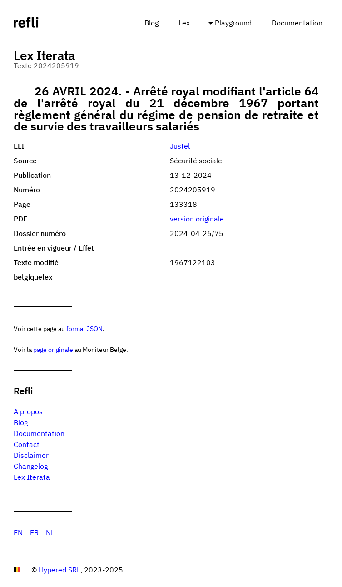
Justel (180, 146)
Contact (27, 444)
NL (50, 532)
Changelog (31, 466)
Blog (151, 22)
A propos (28, 411)
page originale (53, 349)
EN (18, 532)
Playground (233, 22)
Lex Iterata (32, 477)
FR (34, 532)
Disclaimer (31, 455)
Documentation (297, 22)
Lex (184, 22)
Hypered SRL (59, 569)
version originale (197, 218)
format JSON (84, 328)
